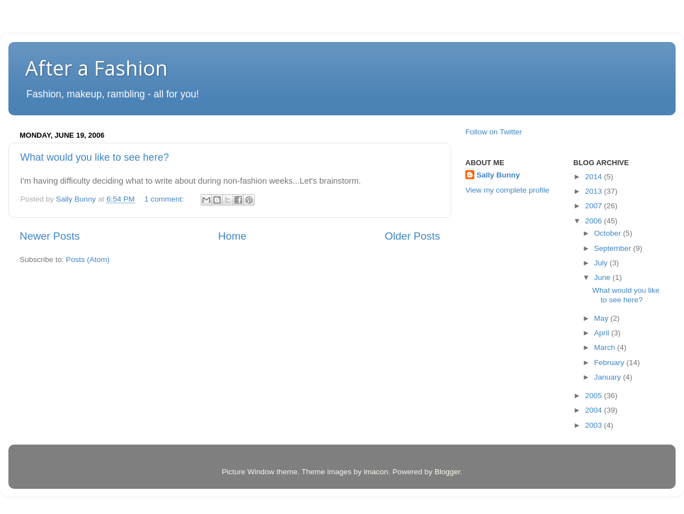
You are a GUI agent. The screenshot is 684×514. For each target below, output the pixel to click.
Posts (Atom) (88, 259)
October (608, 233)
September (614, 248)
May (602, 318)
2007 (594, 206)
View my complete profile (507, 190)
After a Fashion (96, 68)
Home (232, 236)
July (602, 263)
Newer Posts (50, 236)
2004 (594, 410)
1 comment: (165, 199)
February (610, 362)
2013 (594, 191)
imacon (376, 472)
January (608, 377)
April (603, 333)
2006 (594, 221)
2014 (594, 176)
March (605, 347)
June (603, 277)
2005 (594, 395)
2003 (594, 425)
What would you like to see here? (94, 157)
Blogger (447, 472)
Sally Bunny (498, 175)
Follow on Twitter (493, 132)
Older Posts (412, 236)
